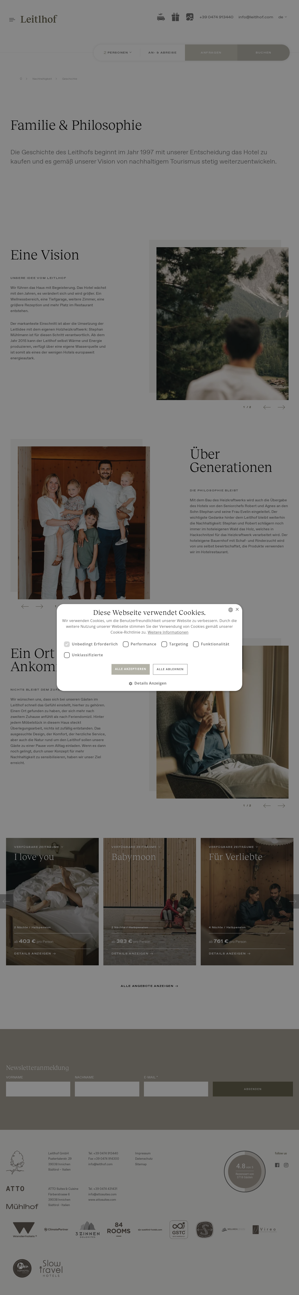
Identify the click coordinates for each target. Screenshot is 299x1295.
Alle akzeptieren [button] (130, 669)
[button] (149, 683)
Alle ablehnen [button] (170, 669)
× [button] (237, 609)
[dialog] (149, 647)
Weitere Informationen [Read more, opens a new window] (168, 632)
